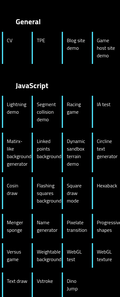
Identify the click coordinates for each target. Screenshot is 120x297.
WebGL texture (104, 255)
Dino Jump (72, 284)
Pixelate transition (77, 226)
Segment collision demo (46, 111)
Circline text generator (107, 148)
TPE (41, 40)
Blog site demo (76, 44)
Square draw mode (74, 193)
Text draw (17, 281)
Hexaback (107, 185)
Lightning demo (16, 108)
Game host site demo (106, 48)
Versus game (14, 255)
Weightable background (47, 255)
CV (10, 40)
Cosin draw (12, 189)
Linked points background (47, 148)
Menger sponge (15, 226)
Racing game (74, 108)
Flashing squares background (47, 193)
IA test (104, 104)
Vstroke (45, 281)
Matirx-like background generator (17, 152)
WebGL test (74, 255)
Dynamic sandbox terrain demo (76, 152)
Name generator (47, 226)
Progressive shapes (107, 226)
